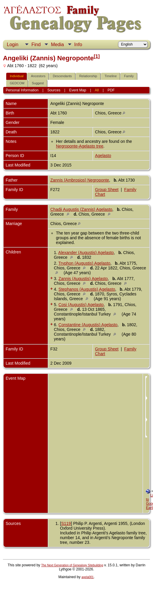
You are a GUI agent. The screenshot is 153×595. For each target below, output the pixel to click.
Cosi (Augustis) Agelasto (81, 304)
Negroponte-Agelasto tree (79, 146)
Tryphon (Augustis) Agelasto (84, 263)
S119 (66, 523)
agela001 (87, 577)
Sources (53, 90)
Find (36, 44)
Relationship (88, 76)
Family (128, 76)
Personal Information (22, 90)
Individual (16, 76)
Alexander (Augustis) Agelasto (86, 252)
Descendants (62, 76)
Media (57, 44)
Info (78, 44)
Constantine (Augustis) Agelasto (88, 324)
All (97, 90)
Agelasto (103, 155)
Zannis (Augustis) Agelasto (83, 278)
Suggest (38, 83)
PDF (111, 90)
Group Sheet (106, 189)
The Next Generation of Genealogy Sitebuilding (72, 565)
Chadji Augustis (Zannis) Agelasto (81, 209)
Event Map (77, 90)
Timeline (110, 76)
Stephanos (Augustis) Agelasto (87, 289)
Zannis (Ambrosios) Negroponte (79, 180)
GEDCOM (17, 83)
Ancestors (38, 76)
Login (12, 44)
